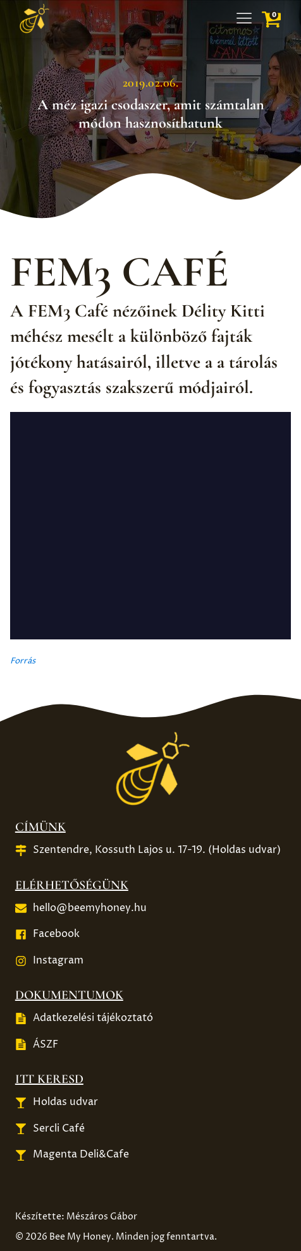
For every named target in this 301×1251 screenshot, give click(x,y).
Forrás (22, 661)
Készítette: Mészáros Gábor (76, 1217)
